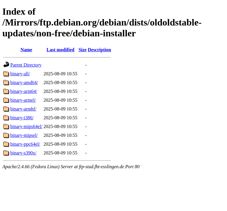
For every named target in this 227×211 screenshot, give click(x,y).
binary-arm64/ (23, 91)
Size (82, 49)
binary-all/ (20, 73)
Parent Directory (25, 64)
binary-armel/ (23, 100)
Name (26, 49)
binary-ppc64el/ (25, 144)
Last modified (61, 49)
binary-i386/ (21, 117)
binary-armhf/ (23, 108)
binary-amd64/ (24, 82)
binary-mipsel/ (24, 135)
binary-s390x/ (23, 152)
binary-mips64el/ (26, 126)
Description (99, 49)
